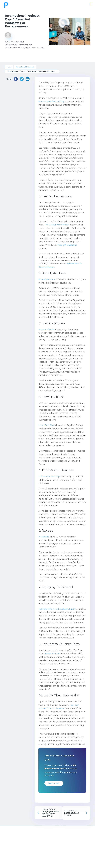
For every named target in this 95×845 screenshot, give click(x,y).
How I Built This (46, 425)
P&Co (48, 841)
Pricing (29, 836)
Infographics (65, 841)
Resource (65, 836)
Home (9, 67)
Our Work (48, 836)
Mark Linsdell (16, 41)
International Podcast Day (51, 101)
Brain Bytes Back (46, 279)
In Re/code (43, 537)
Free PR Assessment (83, 837)
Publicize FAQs (11, 841)
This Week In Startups (49, 476)
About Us (12, 836)
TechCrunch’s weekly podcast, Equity (56, 609)
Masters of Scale (46, 329)
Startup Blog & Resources (25, 67)
